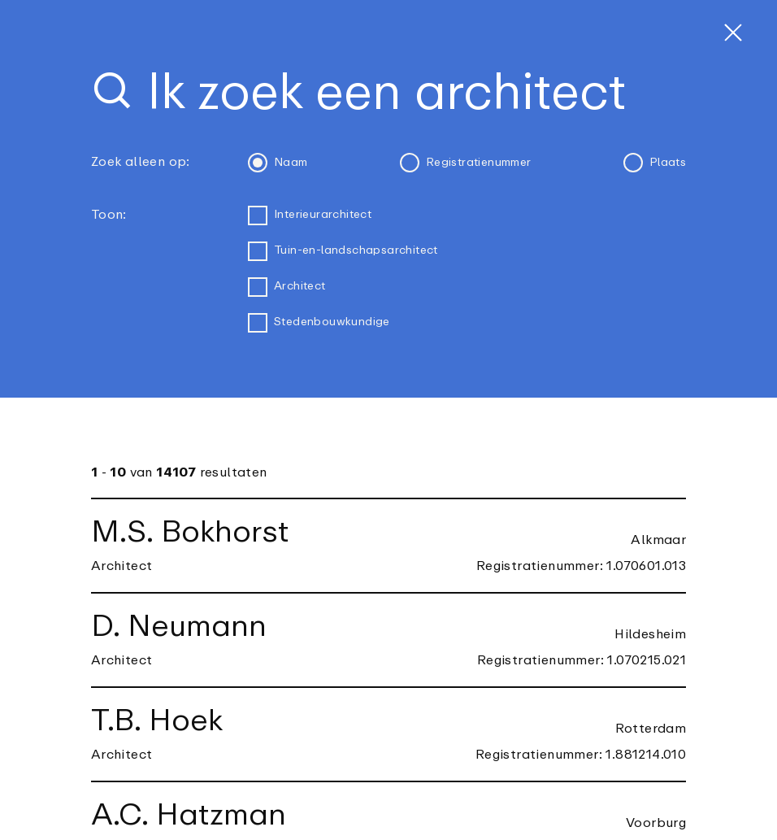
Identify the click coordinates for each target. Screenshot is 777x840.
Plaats (654, 162)
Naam (278, 162)
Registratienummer (466, 162)
